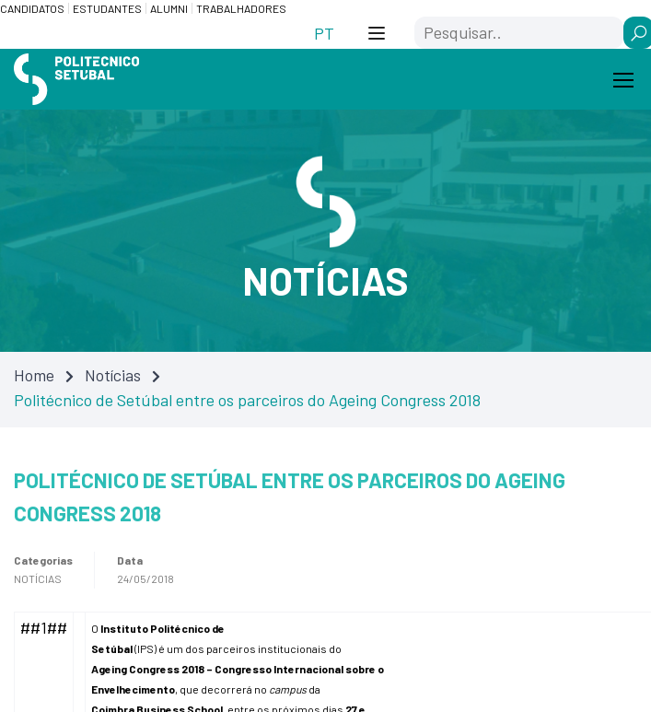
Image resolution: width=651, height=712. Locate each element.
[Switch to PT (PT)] (324, 33)
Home (34, 375)
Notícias (113, 375)
